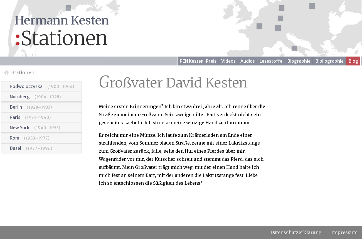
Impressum (344, 232)
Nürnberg (20, 96)
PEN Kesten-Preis (198, 61)
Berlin (16, 107)
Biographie (299, 61)
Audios (247, 61)
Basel (15, 148)
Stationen (22, 72)
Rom (14, 138)
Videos (228, 61)
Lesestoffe (271, 61)
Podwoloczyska (26, 86)
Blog (353, 61)
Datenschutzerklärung (295, 232)
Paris (15, 117)
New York (19, 127)
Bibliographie (329, 61)
